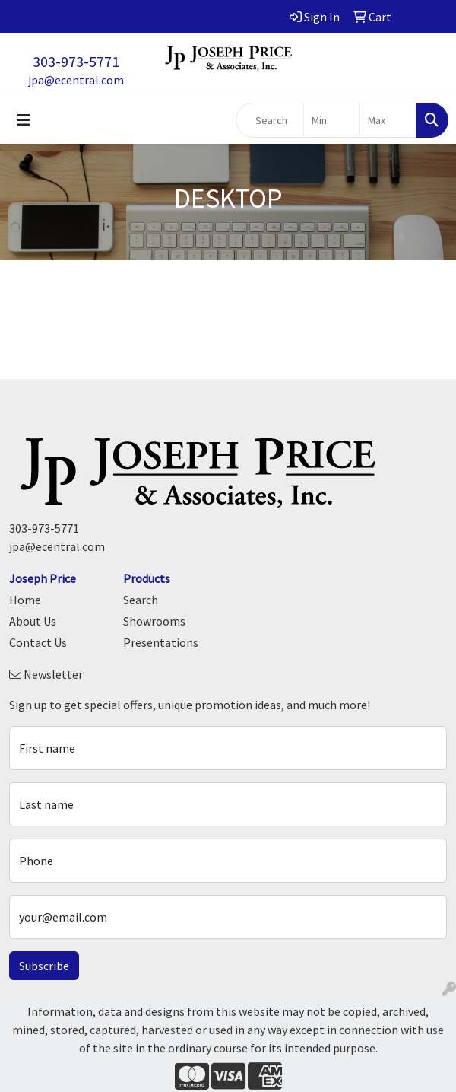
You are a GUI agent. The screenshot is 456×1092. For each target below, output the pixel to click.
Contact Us (38, 642)
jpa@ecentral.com (76, 80)
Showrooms (154, 621)
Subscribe (44, 965)
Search (140, 599)
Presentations (160, 642)
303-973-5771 (76, 61)
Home (25, 599)
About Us (32, 621)
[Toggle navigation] (24, 120)
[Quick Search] (270, 120)
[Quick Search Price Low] (331, 120)
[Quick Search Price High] (387, 120)
